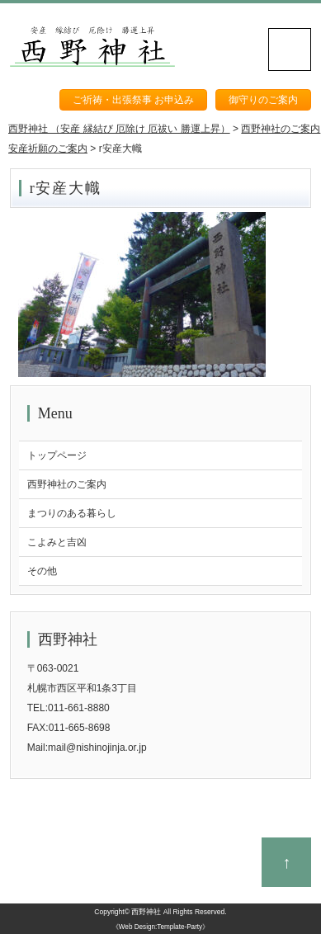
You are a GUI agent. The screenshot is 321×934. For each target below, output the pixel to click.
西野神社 (146, 912)
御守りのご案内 (263, 100)
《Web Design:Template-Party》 (160, 927)
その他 (42, 571)
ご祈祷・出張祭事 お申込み (133, 100)
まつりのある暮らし (71, 513)
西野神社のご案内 (66, 484)
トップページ (57, 455)
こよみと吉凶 (57, 542)
